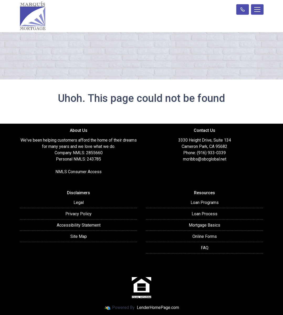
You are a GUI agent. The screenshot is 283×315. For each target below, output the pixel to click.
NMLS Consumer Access (78, 171)
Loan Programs (205, 202)
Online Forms (204, 236)
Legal (79, 202)
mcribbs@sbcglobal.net (204, 159)
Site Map (78, 236)
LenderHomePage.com (158, 307)
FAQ (204, 247)
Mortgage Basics (204, 225)
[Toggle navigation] (257, 9)
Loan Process (204, 213)
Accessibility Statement (79, 225)
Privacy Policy (78, 213)
